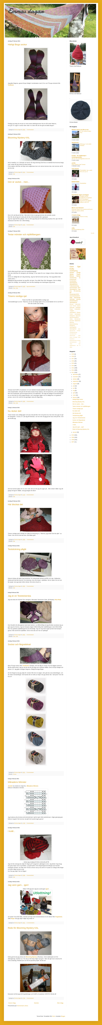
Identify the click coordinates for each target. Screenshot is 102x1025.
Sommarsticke (73, 287)
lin (79, 345)
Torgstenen (58, 916)
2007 (72, 442)
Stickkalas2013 (74, 284)
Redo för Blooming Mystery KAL (23, 928)
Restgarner (72, 325)
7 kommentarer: (30, 129)
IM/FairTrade (72, 335)
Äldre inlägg (60, 1003)
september (76, 381)
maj (74, 390)
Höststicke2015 (74, 300)
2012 (72, 370)
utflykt (71, 347)
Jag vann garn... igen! (18, 885)
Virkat (71, 343)
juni (74, 388)
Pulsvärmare (73, 279)
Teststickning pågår (17, 549)
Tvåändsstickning (74, 286)
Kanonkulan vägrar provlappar (80, 195)
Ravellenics (72, 338)
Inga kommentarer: (31, 286)
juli (74, 386)
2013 (72, 368)
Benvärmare (77, 319)
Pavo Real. (58, 599)
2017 (72, 358)
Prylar (79, 337)
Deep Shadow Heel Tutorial (78, 164)
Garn (14, 288)
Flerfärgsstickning (73, 332)
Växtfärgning (74, 271)
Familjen (78, 330)
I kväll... (11, 831)
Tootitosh (11, 85)
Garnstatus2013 (73, 333)
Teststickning (73, 277)
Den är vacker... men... (19, 182)
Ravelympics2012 (73, 340)
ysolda (73, 163)
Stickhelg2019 (73, 328)
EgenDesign (77, 297)
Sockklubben (73, 281)
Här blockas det (15, 504)
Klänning (72, 322)
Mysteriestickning (74, 324)
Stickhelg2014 (73, 289)
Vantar (78, 276)
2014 (72, 365)
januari (75, 432)
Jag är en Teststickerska (19, 596)
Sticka (71, 274)
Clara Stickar (75, 168)
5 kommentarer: (30, 172)
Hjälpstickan (77, 320)
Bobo (79, 328)
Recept (78, 340)
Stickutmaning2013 (74, 317)
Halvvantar (77, 304)
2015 (72, 363)
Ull (79, 342)
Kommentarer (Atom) (22, 1005)
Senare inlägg (12, 1003)
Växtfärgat (78, 307)
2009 (72, 437)
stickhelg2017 (73, 312)
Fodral (71, 314)
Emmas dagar (26, 11)
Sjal (14, 174)
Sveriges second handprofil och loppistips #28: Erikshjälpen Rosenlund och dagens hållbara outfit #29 (86, 199)
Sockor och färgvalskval (19, 644)
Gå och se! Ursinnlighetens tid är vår (81, 158)
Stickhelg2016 (73, 302)
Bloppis (78, 312)
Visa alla (92, 233)
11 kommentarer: (30, 922)
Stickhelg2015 (73, 282)
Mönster (71, 304)
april (74, 393)
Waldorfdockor (73, 345)
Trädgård (72, 310)
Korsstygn (75, 337)
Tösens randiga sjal (17, 296)
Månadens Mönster (17, 782)
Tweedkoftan (83, 183)
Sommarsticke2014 (75, 296)
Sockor (14, 774)
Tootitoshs (26, 665)
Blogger (63, 1016)
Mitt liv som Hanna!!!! (78, 207)
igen (47, 889)
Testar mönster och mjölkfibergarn (24, 234)
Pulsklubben (77, 309)
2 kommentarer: (30, 586)
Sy (79, 277)
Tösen (78, 274)
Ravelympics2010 (74, 294)
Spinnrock (78, 315)
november (75, 376)
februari (75, 397)
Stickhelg (72, 299)
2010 (72, 435)
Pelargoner (72, 315)
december (75, 374)
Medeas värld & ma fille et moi (80, 129)
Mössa (72, 276)
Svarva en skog (84, 216)
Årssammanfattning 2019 (78, 229)
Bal (70, 292)
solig (73, 228)
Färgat (71, 309)
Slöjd (71, 297)
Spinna (78, 305)
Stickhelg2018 (73, 327)
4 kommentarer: (30, 401)
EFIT (79, 287)
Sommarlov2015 (73, 342)
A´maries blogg (76, 215)
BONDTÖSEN (75, 181)
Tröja (79, 289)
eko (77, 345)
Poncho (74, 305)
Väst (79, 343)
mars (74, 395)
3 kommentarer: (30, 494)
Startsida (36, 1003)
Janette (10, 786)
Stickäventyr (75, 142)
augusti (75, 383)
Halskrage (72, 307)
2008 (72, 439)
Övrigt (78, 272)
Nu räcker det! (14, 411)
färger (13, 918)
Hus (71, 291)
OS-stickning (77, 291)
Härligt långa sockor (17, 44)
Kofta (72, 269)
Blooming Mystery (31, 957)
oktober (75, 379)
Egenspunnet (72, 330)
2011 (72, 372)
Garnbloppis (77, 314)
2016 (72, 361)
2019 (72, 354)
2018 (72, 356)
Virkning (78, 299)
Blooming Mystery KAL (19, 137)
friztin (53, 1016)
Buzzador (72, 320)
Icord (71, 305)
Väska (71, 319)
